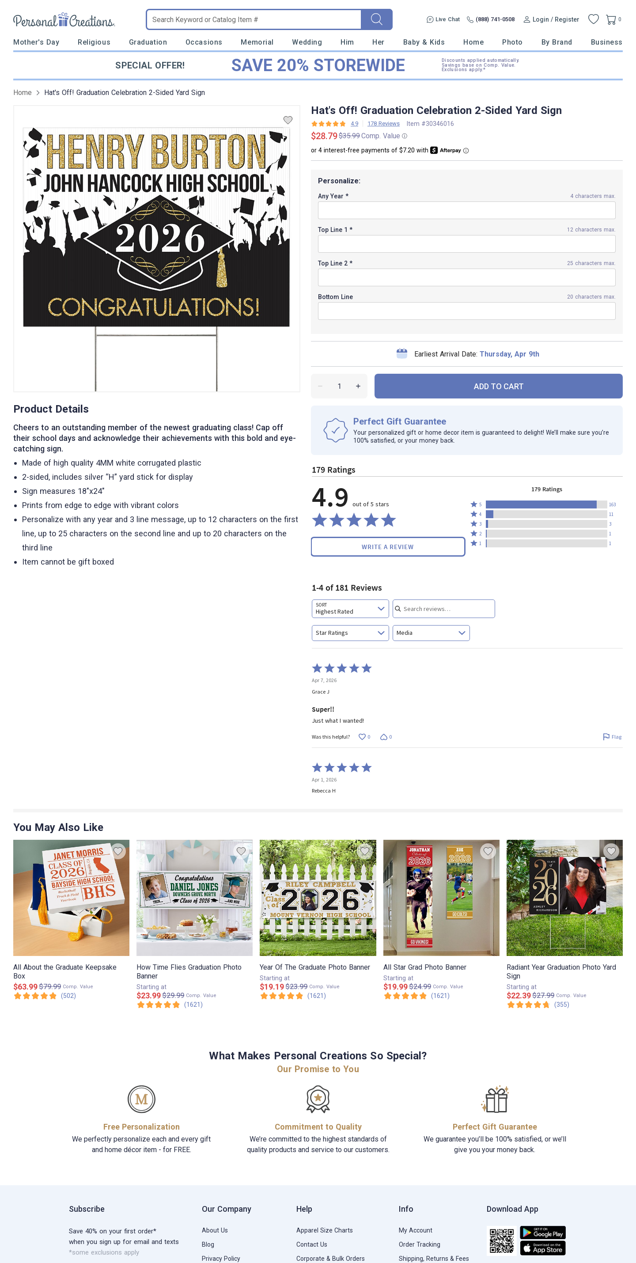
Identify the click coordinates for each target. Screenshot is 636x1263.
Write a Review (388, 546)
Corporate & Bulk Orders (330, 1258)
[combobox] (350, 608)
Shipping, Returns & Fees (434, 1258)
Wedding (307, 42)
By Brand (556, 42)
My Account (415, 1230)
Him (347, 42)
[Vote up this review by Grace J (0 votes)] (364, 737)
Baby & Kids (424, 42)
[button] (546, 504)
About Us (215, 1230)
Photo (512, 42)
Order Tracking (419, 1244)
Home (473, 42)
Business (607, 42)
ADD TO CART (499, 386)
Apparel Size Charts (324, 1230)
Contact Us (311, 1244)
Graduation (148, 42)
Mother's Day (36, 42)
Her (378, 42)
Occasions (204, 42)
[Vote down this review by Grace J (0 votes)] (386, 737)
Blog (208, 1244)
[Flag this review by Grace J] (612, 737)
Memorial (257, 42)
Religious (94, 42)
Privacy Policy (221, 1258)
